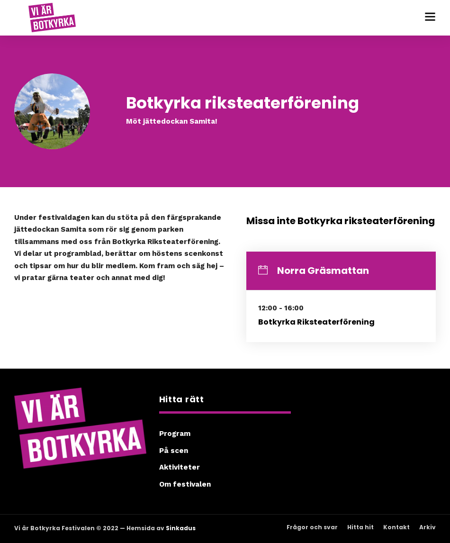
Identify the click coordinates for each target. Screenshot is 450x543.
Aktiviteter (179, 467)
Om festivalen (185, 484)
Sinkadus (181, 528)
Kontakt (396, 527)
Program (174, 433)
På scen (173, 450)
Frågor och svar (312, 527)
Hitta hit (360, 527)
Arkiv (427, 527)
